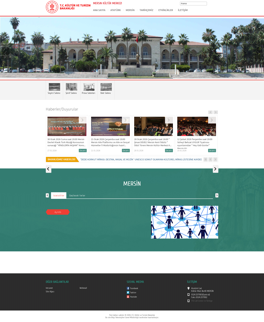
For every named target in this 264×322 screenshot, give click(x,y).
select (206, 3)
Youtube (133, 296)
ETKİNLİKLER (165, 10)
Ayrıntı (58, 212)
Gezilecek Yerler (77, 195)
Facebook (134, 288)
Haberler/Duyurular (62, 109)
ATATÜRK (115, 10)
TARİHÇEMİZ (146, 10)
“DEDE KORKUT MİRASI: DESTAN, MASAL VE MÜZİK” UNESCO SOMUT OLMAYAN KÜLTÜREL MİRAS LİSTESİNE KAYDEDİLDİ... (144, 159)
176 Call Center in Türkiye (201, 301)
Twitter (133, 292)
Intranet (49, 288)
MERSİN (130, 10)
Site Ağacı (50, 291)
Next (258, 53)
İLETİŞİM (183, 10)
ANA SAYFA (99, 10)
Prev (6, 53)
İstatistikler (58, 195)
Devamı (83, 150)
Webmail (83, 288)
